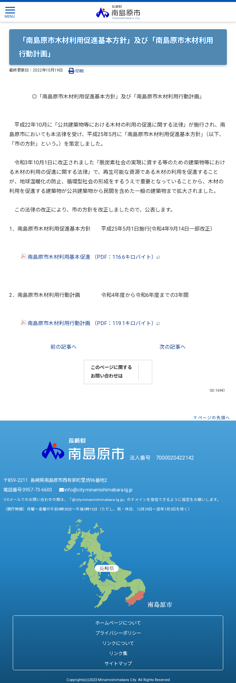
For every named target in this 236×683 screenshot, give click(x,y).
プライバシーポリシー (118, 633)
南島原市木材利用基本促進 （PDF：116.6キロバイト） (84, 257)
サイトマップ (118, 664)
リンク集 (118, 653)
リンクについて (118, 643)
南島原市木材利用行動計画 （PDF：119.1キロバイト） (84, 323)
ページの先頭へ (214, 417)
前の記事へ (63, 347)
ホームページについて (118, 623)
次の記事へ (172, 347)
